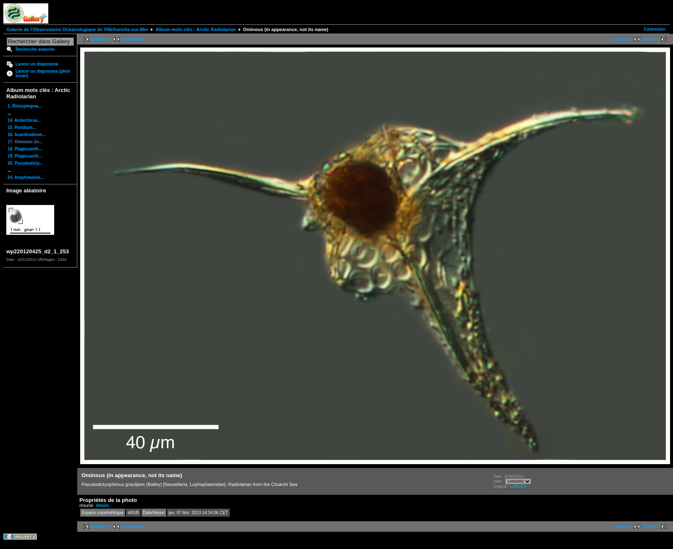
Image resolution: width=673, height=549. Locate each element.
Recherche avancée (35, 49)
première (100, 39)
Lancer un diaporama (37, 64)
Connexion (654, 29)
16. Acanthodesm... (27, 134)
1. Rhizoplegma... (25, 106)
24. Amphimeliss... (26, 177)
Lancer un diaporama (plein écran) (43, 73)
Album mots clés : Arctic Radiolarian (195, 29)
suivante (622, 39)
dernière (650, 39)
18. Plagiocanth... (25, 149)
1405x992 (518, 486)
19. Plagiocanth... (25, 156)
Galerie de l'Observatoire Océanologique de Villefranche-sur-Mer (77, 29)
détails (102, 505)
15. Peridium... (22, 127)
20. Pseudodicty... (25, 163)
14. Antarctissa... (24, 120)
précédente (133, 39)
